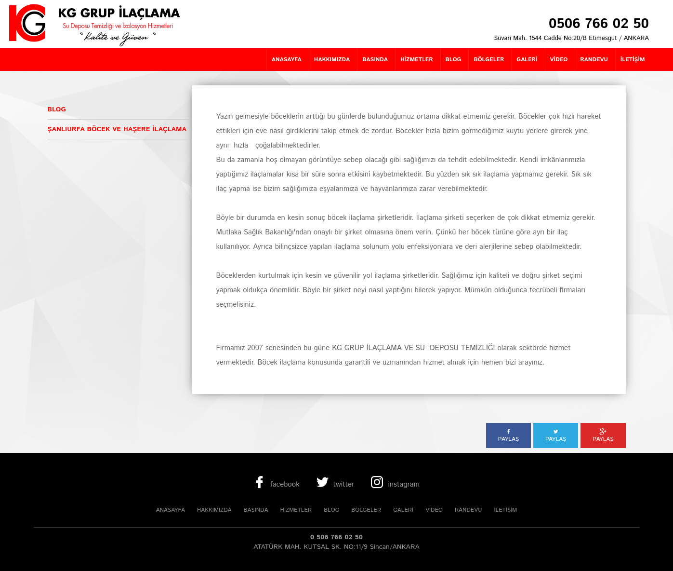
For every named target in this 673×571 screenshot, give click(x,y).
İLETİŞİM (505, 510)
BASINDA (256, 510)
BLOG (331, 510)
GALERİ (403, 510)
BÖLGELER (366, 510)
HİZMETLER (296, 510)
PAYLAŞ (508, 435)
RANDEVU (468, 510)
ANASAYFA (170, 510)
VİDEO (434, 510)
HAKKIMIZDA (214, 510)
